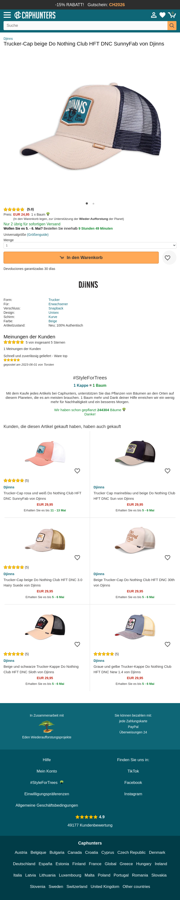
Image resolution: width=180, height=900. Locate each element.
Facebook (133, 782)
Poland (104, 875)
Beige (53, 321)
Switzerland (77, 886)
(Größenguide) (38, 234)
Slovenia (37, 886)
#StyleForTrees (46, 782)
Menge (9, 240)
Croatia (91, 852)
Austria (21, 852)
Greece (126, 864)
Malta (89, 875)
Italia (18, 875)
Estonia (62, 864)
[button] (87, 203)
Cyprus (107, 852)
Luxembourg (70, 875)
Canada (75, 852)
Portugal (121, 875)
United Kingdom (105, 886)
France (95, 864)
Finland (79, 864)
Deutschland (24, 864)
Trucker (54, 300)
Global (110, 864)
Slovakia (158, 875)
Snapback (56, 308)
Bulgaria (57, 852)
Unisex (54, 312)
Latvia (30, 875)
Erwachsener (58, 304)
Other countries (136, 886)
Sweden (56, 886)
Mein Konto (47, 771)
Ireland (161, 864)
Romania (140, 875)
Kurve (53, 317)
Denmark (157, 852)
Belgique (38, 852)
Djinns (8, 39)
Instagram (133, 794)
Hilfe (47, 760)
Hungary (143, 864)
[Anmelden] (154, 15)
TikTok (133, 771)
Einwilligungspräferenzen (46, 794)
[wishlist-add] (169, 257)
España (45, 864)
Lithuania (47, 875)
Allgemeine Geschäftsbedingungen (47, 805)
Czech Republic (131, 852)
